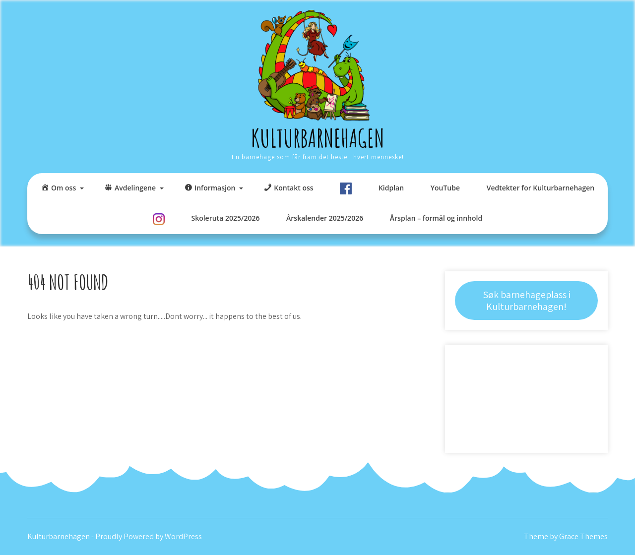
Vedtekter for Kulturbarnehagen (540, 187)
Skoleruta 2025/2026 (225, 218)
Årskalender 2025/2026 (324, 218)
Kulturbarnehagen (317, 137)
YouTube (445, 187)
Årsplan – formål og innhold (436, 218)
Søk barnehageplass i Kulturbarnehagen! (527, 300)
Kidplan (391, 187)
